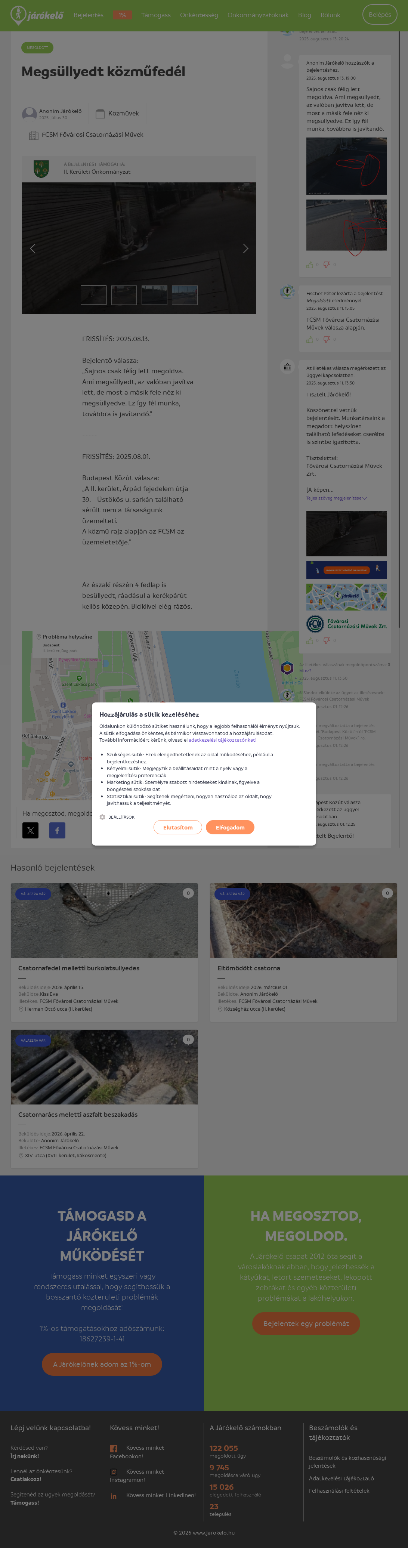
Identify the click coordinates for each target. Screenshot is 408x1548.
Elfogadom (230, 827)
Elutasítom (178, 827)
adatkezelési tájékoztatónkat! (223, 739)
